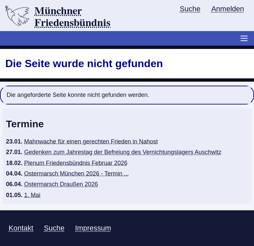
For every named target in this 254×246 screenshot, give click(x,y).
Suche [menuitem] (190, 9)
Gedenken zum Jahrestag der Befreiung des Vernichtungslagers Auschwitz (122, 152)
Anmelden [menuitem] (227, 9)
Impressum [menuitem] (93, 228)
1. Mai (32, 195)
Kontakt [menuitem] (21, 228)
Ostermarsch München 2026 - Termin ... (76, 173)
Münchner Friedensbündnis (72, 17)
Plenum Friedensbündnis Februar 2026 (75, 163)
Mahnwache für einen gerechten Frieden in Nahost (91, 141)
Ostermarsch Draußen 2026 (61, 184)
